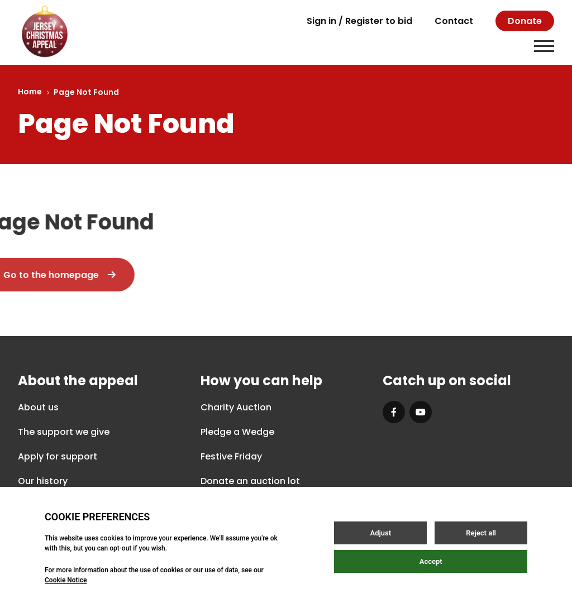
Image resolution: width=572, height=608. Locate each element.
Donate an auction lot (250, 481)
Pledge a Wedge (237, 431)
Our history (43, 481)
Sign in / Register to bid (359, 21)
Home (30, 91)
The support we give (63, 431)
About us (38, 407)
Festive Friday (231, 456)
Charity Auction (236, 407)
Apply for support (57, 456)
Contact (454, 21)
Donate (525, 21)
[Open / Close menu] (544, 46)
